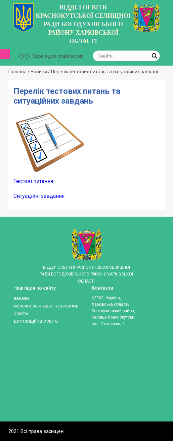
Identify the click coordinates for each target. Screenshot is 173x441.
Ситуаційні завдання (38, 196)
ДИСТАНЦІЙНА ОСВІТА (35, 321)
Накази (21, 298)
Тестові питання (33, 181)
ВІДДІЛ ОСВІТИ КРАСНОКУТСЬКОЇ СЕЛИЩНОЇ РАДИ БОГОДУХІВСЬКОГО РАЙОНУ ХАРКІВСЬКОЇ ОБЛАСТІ (83, 24)
